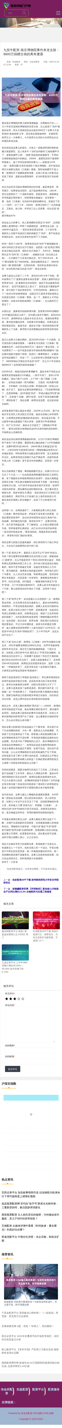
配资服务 (54, 1389)
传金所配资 (6, 1391)
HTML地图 (48, 1413)
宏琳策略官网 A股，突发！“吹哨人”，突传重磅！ (28, 1326)
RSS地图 (37, 1413)
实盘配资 (22, 1389)
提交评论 (12, 1069)
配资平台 (38, 1389)
